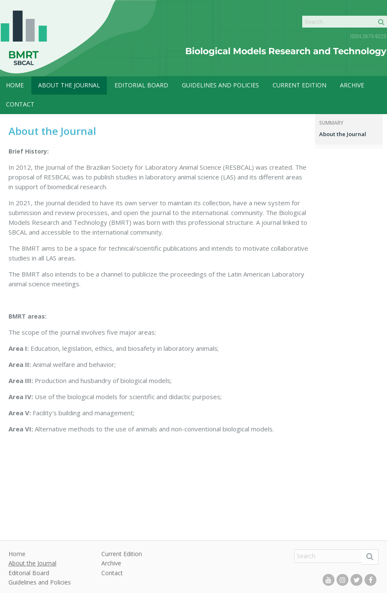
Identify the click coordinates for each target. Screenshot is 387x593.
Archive (352, 85)
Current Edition (299, 85)
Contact (20, 104)
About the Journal (69, 85)
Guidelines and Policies (220, 85)
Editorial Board (141, 85)
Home (15, 85)
